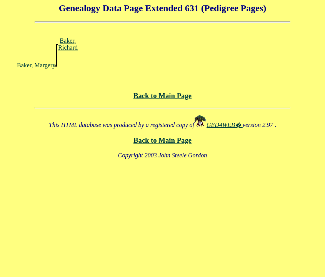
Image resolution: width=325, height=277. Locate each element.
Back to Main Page (162, 96)
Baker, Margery (36, 65)
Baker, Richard (68, 44)
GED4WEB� (225, 125)
